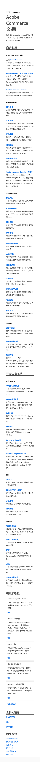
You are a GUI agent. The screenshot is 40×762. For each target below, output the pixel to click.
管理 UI (9, 479)
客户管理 (9, 278)
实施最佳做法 (11, 526)
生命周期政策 (11, 751)
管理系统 (9, 300)
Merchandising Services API (16, 454)
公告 (8, 722)
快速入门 (9, 198)
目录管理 (9, 222)
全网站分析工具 (12, 577)
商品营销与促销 (12, 243)
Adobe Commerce (16, 60)
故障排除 (9, 727)
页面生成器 (10, 265)
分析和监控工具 (12, 742)
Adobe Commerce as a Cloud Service (19, 73)
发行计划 (9, 748)
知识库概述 (10, 717)
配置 (8, 550)
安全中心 (9, 745)
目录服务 (9, 107)
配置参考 (9, 310)
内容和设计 (10, 254)
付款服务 (9, 145)
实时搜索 (9, 121)
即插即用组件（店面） (14, 490)
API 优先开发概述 (12, 386)
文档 (8, 12)
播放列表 (9, 754)
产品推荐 (9, 134)
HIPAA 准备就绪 (12, 341)
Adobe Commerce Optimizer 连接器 (19, 172)
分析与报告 (10, 328)
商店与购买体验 (12, 289)
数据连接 (9, 355)
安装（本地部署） (13, 539)
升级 (8, 564)
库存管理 (9, 233)
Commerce (16, 12)
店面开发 (9, 413)
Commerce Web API (13, 440)
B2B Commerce (11, 208)
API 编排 (9, 426)
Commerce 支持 (12, 738)
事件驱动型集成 (12, 399)
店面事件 (9, 509)
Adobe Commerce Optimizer (16, 90)
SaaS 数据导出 (11, 158)
